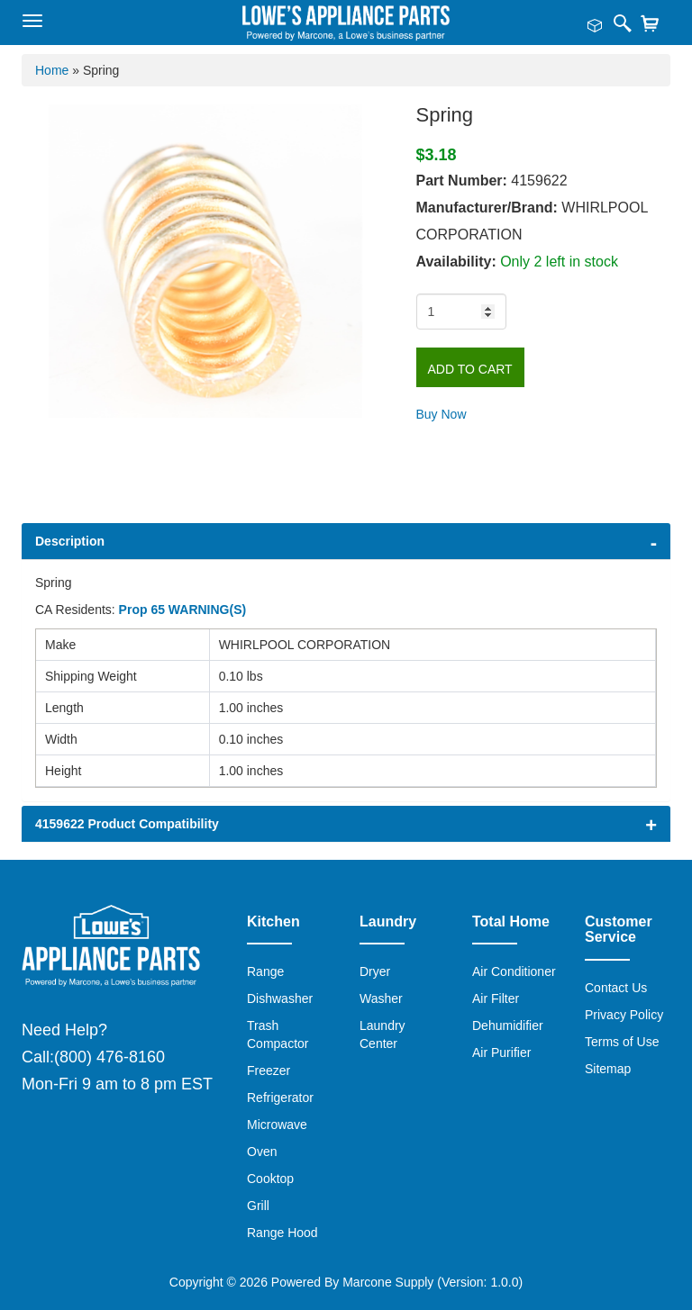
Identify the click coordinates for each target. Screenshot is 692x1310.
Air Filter (495, 998)
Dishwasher (280, 998)
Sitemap (608, 1069)
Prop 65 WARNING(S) (183, 609)
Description (70, 541)
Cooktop (270, 1178)
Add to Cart (470, 369)
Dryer (375, 971)
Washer (381, 998)
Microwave (277, 1124)
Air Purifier (501, 1052)
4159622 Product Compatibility (127, 824)
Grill (258, 1205)
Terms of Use (622, 1041)
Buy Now (441, 414)
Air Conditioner (514, 971)
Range (265, 971)
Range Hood (282, 1232)
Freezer (268, 1070)
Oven (262, 1151)
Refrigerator (280, 1097)
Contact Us (616, 987)
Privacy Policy (624, 1014)
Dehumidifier (507, 1025)
